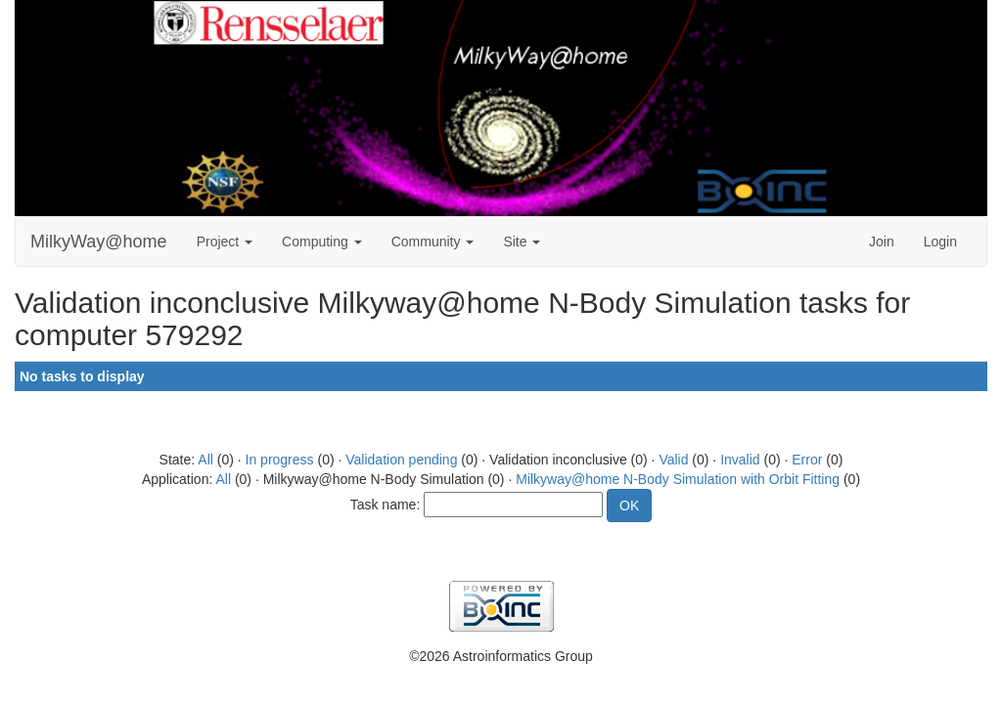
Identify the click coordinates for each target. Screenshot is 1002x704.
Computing (322, 241)
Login (940, 241)
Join (881, 241)
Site (521, 241)
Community (433, 241)
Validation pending (401, 459)
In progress (280, 459)
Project (224, 241)
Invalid (739, 459)
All (205, 459)
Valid (673, 459)
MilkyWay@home (98, 241)
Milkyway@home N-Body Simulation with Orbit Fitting (678, 479)
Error (807, 459)
